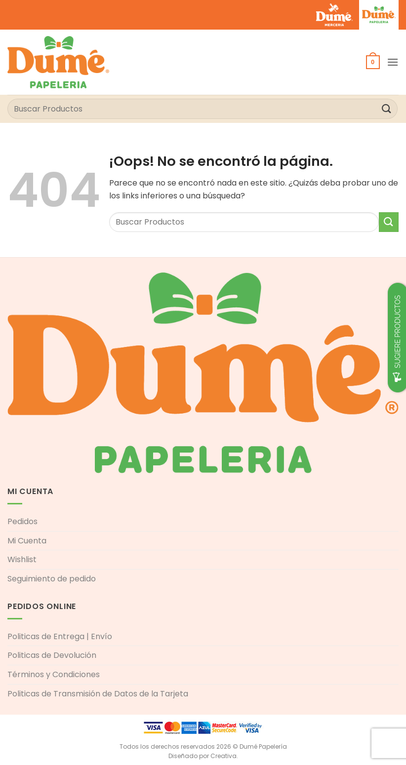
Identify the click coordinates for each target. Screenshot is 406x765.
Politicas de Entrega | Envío (59, 636)
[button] (373, 62)
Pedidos (22, 521)
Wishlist (22, 559)
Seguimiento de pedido (51, 578)
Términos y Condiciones (53, 674)
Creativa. (224, 756)
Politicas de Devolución (51, 655)
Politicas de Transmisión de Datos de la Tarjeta (97, 693)
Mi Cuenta (26, 540)
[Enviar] (387, 108)
